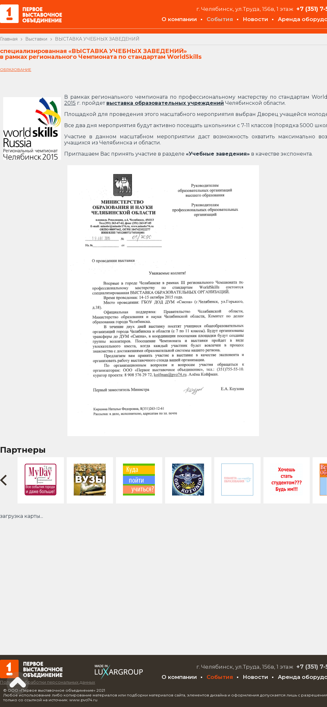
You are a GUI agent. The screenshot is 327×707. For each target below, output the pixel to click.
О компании (179, 19)
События (220, 19)
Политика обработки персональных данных (47, 682)
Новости (255, 19)
